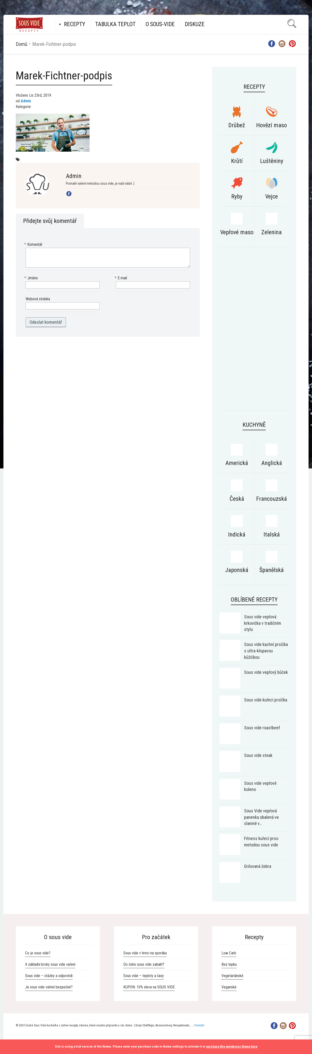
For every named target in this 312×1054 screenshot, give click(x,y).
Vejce (271, 196)
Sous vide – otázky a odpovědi (49, 975)
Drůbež (236, 125)
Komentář (34, 245)
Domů (21, 44)
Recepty (74, 24)
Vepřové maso (236, 232)
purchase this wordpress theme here (231, 1046)
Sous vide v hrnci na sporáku (145, 953)
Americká (236, 463)
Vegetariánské (232, 975)
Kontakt (199, 1025)
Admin (26, 101)
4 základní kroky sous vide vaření (50, 964)
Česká (237, 498)
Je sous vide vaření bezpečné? (49, 987)
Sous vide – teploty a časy (143, 975)
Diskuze (194, 24)
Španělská (271, 570)
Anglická (271, 463)
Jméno (32, 278)
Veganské (228, 987)
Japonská (236, 570)
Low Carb (228, 953)
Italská (272, 534)
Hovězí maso (271, 125)
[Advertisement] (254, 331)
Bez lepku (229, 964)
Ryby (236, 196)
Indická (236, 534)
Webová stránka (38, 299)
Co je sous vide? (37, 953)
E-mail (121, 278)
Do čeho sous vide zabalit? (143, 964)
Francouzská (271, 498)
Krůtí (237, 161)
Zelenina (271, 232)
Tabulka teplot (115, 24)
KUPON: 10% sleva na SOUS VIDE (149, 987)
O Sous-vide (160, 24)
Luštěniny (271, 161)
